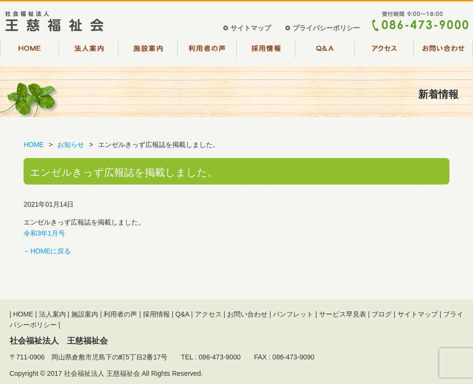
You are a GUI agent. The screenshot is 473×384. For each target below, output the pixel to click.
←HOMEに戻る (47, 251)
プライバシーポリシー (326, 28)
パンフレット (293, 314)
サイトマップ (250, 28)
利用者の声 (207, 52)
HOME (29, 52)
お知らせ (70, 144)
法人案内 (88, 52)
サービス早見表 (342, 314)
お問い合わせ (443, 52)
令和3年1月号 (44, 233)
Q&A (325, 52)
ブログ (381, 314)
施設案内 (148, 52)
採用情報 (266, 52)
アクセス (384, 52)
